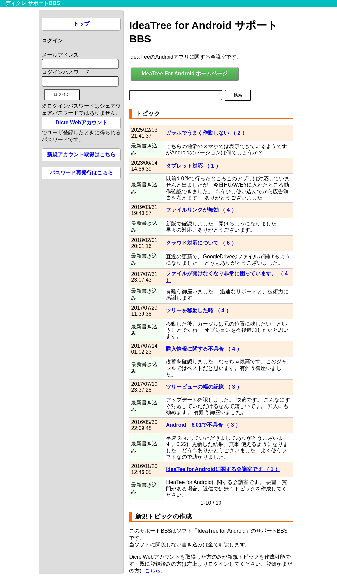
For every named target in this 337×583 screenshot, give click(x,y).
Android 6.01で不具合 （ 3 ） (203, 425)
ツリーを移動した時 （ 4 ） (198, 310)
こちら (153, 570)
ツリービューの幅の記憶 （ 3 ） (204, 387)
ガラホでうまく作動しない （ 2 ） (206, 133)
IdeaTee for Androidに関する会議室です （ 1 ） (223, 469)
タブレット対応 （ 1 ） (193, 166)
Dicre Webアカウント (81, 122)
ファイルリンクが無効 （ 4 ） (201, 210)
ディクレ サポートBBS (32, 3)
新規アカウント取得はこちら (81, 154)
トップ (81, 24)
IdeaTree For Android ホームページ (184, 73)
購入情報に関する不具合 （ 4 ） (204, 349)
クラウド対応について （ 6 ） (201, 243)
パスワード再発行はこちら (81, 172)
